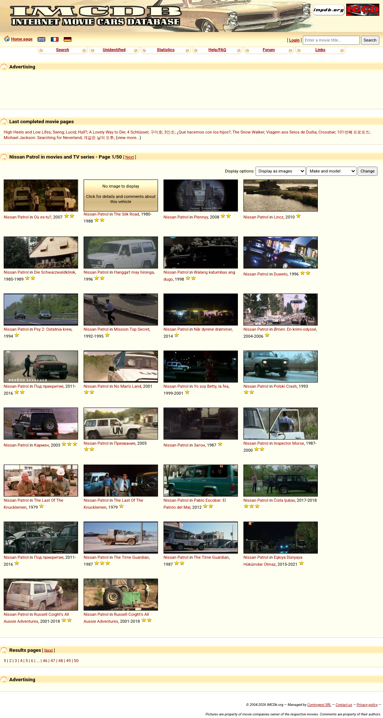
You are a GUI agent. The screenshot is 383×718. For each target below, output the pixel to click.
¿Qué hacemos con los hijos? (204, 132)
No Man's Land (127, 386)
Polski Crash (285, 386)
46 (45, 660)
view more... (128, 137)
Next (129, 157)
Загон (199, 445)
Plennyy (201, 217)
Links (320, 49)
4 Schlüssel (137, 132)
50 (76, 660)
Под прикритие (48, 386)
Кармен (41, 445)
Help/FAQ (217, 49)
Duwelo (280, 274)
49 (68, 660)
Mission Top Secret (131, 329)
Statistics (166, 49)
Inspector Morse (289, 443)
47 (52, 660)
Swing (58, 132)
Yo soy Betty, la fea (211, 386)
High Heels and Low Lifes (27, 132)
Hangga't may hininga (134, 272)
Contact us (343, 705)
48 (60, 660)
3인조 (169, 132)
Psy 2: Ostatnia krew (52, 329)
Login (294, 40)
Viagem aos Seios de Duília (291, 132)
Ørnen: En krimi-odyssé (295, 329)
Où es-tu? (42, 217)
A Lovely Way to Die (107, 132)
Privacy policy (366, 705)
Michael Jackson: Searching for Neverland (43, 137)
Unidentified (114, 49)
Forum (269, 49)
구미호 (156, 132)
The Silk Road (126, 214)
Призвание (124, 443)
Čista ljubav (284, 500)
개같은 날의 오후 (99, 137)
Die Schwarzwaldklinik (54, 272)
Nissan (10, 217)
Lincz (279, 217)
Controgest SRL (319, 705)
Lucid (71, 132)
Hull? (82, 132)
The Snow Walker (248, 132)
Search (62, 49)
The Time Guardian (131, 557)
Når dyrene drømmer (213, 329)
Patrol (23, 217)
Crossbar (327, 132)
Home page (21, 39)
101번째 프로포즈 (353, 132)
